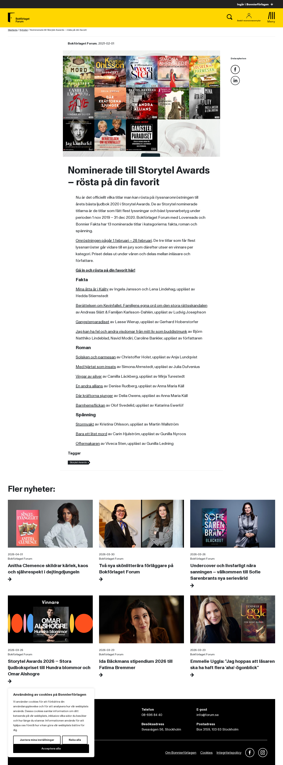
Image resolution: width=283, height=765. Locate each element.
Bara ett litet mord (91, 434)
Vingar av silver (89, 376)
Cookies (206, 752)
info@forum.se (208, 715)
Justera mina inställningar (37, 740)
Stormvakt (85, 424)
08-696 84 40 (152, 715)
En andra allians (89, 386)
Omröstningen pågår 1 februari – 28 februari (114, 240)
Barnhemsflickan (90, 405)
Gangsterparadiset (92, 322)
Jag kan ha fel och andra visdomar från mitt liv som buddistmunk (131, 331)
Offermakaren (88, 443)
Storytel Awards (78, 462)
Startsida (12, 30)
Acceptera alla (51, 748)
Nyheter (24, 30)
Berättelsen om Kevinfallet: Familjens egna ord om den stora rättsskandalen (141, 305)
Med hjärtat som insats (96, 367)
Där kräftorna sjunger (94, 396)
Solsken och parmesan (96, 357)
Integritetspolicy (229, 752)
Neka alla (75, 740)
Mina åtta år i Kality (92, 289)
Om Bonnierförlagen (180, 752)
